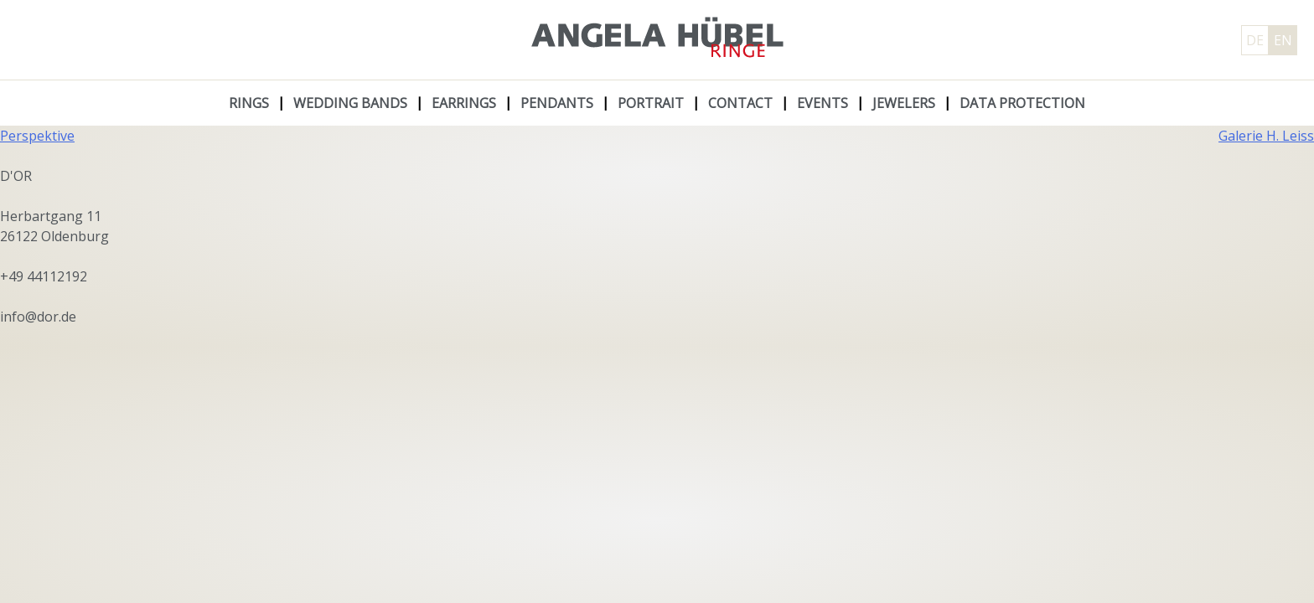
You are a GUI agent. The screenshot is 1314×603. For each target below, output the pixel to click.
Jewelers (903, 103)
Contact (740, 103)
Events (822, 103)
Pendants (556, 103)
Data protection (1022, 103)
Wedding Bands (350, 103)
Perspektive (37, 135)
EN (1283, 40)
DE (1255, 40)
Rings (249, 103)
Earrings (464, 103)
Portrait (651, 103)
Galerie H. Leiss (1266, 135)
